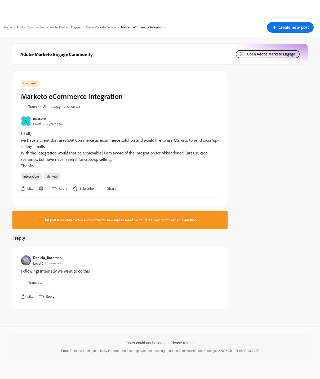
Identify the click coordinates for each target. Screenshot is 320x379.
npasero (39, 118)
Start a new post (155, 220)
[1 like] (42, 188)
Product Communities (31, 27)
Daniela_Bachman (47, 257)
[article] (118, 278)
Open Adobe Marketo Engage (271, 54)
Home (8, 27)
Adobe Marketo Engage (65, 27)
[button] (290, 27)
